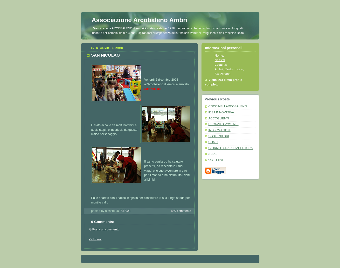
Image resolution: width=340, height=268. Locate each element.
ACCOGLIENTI (218, 118)
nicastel (220, 60)
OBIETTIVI (215, 160)
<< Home (95, 239)
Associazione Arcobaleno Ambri (139, 20)
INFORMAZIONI (219, 130)
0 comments (182, 211)
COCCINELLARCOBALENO (227, 106)
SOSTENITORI (218, 136)
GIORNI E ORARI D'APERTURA (230, 148)
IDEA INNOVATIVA (221, 112)
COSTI (213, 142)
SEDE (212, 154)
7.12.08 (125, 211)
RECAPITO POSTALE (223, 124)
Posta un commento (105, 229)
